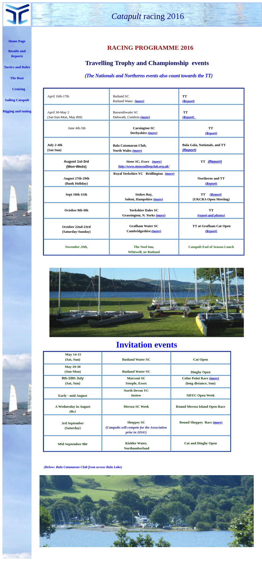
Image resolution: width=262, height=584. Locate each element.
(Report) (188, 101)
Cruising (18, 89)
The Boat (17, 78)
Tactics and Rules (17, 67)
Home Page (17, 41)
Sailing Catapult (17, 100)
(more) (145, 117)
